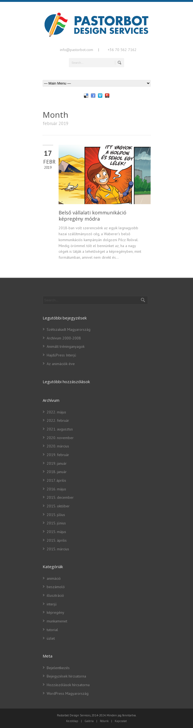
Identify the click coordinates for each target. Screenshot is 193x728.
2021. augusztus (60, 429)
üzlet (51, 638)
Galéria (89, 721)
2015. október (58, 506)
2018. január (57, 471)
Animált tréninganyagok (65, 346)
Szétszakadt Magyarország (68, 329)
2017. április (56, 480)
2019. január (57, 463)
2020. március (58, 446)
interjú (52, 604)
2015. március (58, 549)
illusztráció (55, 595)
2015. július (56, 514)
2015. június (56, 523)
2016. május (56, 489)
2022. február (58, 420)
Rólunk (104, 721)
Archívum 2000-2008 (64, 338)
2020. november (60, 437)
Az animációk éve (61, 363)
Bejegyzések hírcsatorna (66, 676)
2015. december (60, 497)
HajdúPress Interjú (61, 355)
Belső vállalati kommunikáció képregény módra (92, 215)
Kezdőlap (72, 721)
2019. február (58, 454)
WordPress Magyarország (68, 693)
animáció (54, 578)
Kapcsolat (121, 721)
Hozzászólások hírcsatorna (68, 684)
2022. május (56, 412)
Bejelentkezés (58, 667)
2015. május (56, 531)
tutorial (52, 629)
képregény (55, 612)
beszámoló (56, 586)
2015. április (57, 540)
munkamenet (57, 621)
